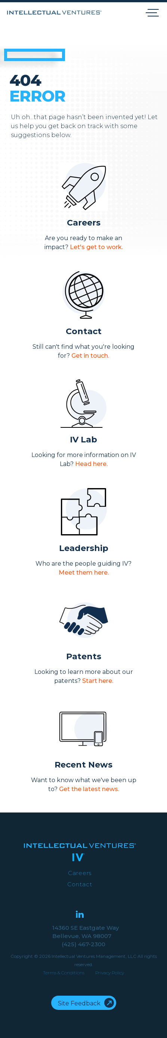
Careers (80, 873)
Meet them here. (84, 572)
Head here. (91, 463)
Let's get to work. (96, 247)
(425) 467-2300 (83, 944)
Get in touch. (90, 355)
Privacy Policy (109, 972)
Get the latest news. (89, 789)
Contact (79, 884)
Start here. (97, 680)
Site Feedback (79, 1003)
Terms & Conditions (63, 972)
